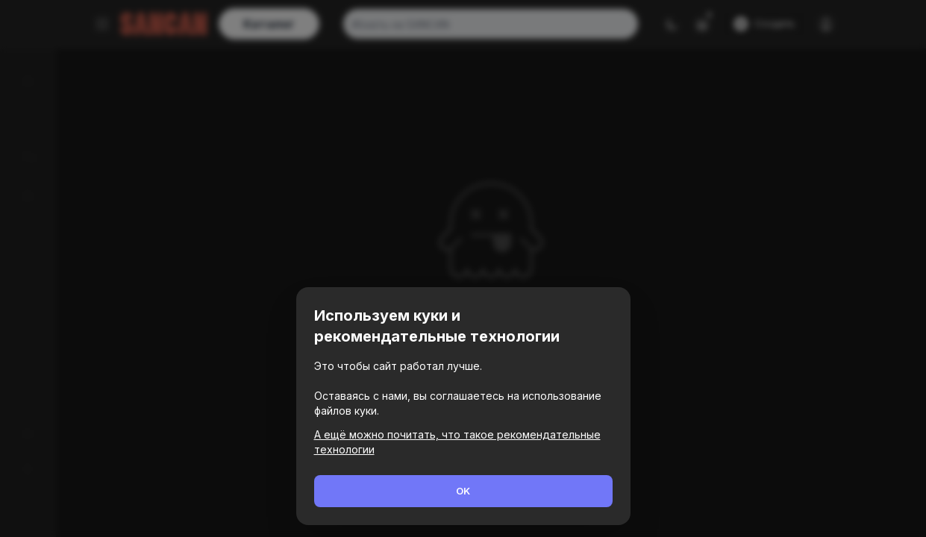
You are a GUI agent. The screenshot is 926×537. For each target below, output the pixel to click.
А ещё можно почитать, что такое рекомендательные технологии (457, 442)
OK (463, 491)
